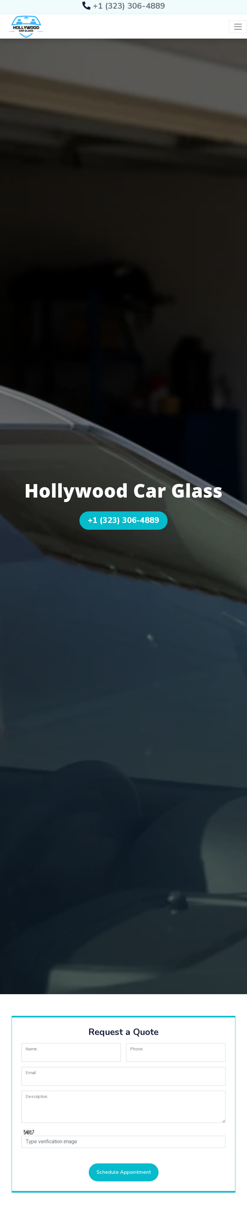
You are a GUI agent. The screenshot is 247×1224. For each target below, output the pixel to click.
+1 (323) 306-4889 (123, 6)
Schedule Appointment (123, 1182)
